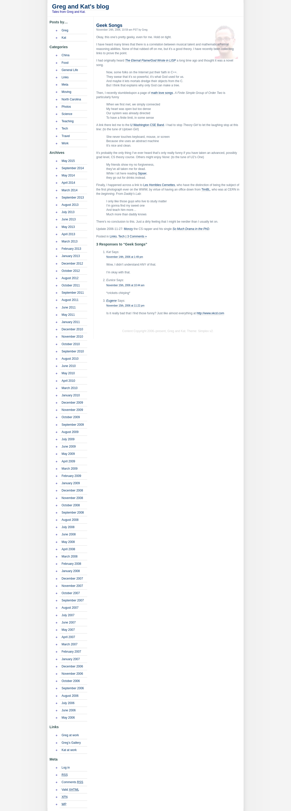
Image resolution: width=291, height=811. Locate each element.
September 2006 (73, 688)
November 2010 (72, 336)
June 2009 (69, 446)
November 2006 (72, 673)
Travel (66, 136)
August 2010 (70, 358)
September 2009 (73, 424)
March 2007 (69, 644)
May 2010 (68, 373)
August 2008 (70, 520)
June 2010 (69, 366)
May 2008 (68, 542)
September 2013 (73, 197)
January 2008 (71, 571)
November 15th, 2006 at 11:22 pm (125, 305)
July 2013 (68, 212)
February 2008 (71, 564)
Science (67, 114)
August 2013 (70, 205)
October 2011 (71, 285)
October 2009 (71, 417)
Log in (66, 767)
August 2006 (70, 696)
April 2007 (68, 637)
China (65, 55)
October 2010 (71, 344)
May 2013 (68, 227)
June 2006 (69, 710)
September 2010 (73, 351)
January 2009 (71, 483)
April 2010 (68, 381)
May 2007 (68, 630)
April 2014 (68, 182)
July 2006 (68, 703)
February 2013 (71, 249)
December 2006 (72, 666)
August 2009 (70, 432)
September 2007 (73, 600)
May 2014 (68, 175)
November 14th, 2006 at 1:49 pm (124, 257)
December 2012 (72, 263)
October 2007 (71, 593)
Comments (72, 782)
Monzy (128, 229)
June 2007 (69, 622)
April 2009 (68, 461)
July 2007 (68, 615)
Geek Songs (109, 25)
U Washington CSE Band (147, 125)
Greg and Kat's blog (80, 6)
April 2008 (68, 549)
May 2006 (68, 717)
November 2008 (72, 498)
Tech (121, 236)
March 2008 (69, 556)
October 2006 (71, 681)
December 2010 (72, 329)
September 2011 (73, 292)
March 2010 (69, 388)
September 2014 (73, 168)
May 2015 (68, 161)
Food (65, 63)
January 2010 (71, 395)
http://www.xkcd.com (210, 313)
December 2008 (72, 490)
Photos (66, 106)
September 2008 (73, 512)
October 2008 (71, 505)
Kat (64, 37)
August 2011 (70, 300)
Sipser (142, 173)
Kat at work (69, 750)
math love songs (162, 93)
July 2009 (68, 439)
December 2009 (72, 402)
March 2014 (69, 190)
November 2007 (72, 586)
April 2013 (68, 234)
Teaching (68, 121)
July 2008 (68, 527)
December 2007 (72, 578)
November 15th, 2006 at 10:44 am (125, 285)
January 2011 (71, 322)
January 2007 (71, 659)
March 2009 (69, 468)
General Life (70, 70)
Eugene (111, 300)
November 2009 (72, 410)
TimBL (205, 189)
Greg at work (70, 735)
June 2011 (69, 307)
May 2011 (68, 315)
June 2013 (69, 219)
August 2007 (70, 607)
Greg (65, 30)
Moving (66, 92)
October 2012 (71, 271)
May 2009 (68, 454)
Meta (65, 84)
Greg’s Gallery (71, 742)
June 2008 (69, 534)
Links (113, 236)
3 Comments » (137, 236)
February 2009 (71, 476)
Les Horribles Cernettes (159, 185)
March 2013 (69, 241)
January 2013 (71, 256)
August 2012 (70, 278)
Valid (70, 789)
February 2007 (71, 651)
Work (65, 143)
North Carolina (71, 99)
